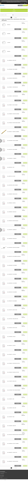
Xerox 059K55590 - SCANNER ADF (11, 229)
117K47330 (8, 42)
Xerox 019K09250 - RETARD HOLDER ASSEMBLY (13, 122)
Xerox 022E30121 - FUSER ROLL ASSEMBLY (13, 131)
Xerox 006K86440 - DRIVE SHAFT (11, 60)
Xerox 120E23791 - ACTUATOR (11, 354)
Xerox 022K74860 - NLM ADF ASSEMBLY (12, 140)
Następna (16, 17)
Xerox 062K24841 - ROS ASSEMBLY (12, 274)
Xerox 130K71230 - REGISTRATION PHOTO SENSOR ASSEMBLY (15, 434)
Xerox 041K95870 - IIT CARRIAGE (11, 158)
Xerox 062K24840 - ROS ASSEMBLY (12, 265)
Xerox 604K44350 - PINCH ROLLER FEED (12, 461)
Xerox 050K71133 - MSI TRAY (11, 176)
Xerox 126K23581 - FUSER (10, 416)
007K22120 (8, 24)
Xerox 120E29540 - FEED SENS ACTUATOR (13, 372)
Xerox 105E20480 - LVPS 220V (11, 336)
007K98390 (8, 33)
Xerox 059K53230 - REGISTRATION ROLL (12, 220)
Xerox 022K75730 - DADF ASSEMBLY (12, 149)
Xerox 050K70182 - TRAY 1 (10, 167)
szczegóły (17, 73)
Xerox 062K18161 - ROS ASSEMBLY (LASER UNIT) (14, 256)
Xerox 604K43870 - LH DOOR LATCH (12, 452)
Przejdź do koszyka (20, 5)
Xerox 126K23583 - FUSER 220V (11, 425)
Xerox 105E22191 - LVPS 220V (11, 345)
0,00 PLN (25, 5)
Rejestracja (26, 3)
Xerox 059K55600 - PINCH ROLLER (12, 238)
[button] (9, 15)
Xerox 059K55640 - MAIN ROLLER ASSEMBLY (13, 247)
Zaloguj (24, 73)
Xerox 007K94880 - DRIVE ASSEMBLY (12, 69)
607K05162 (8, 51)
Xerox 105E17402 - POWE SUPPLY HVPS (12, 318)
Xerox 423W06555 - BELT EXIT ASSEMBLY (13, 443)
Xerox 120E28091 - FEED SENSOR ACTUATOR (13, 363)
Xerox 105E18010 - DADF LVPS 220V (12, 327)
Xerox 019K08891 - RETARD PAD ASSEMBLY (13, 113)
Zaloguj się (22, 3)
